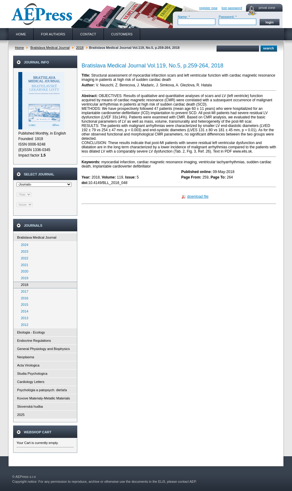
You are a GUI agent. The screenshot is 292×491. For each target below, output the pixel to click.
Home (19, 47)
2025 (20, 415)
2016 (23, 298)
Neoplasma (25, 357)
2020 (23, 271)
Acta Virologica (28, 365)
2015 (23, 304)
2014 (23, 311)
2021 (23, 265)
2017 (23, 291)
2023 (23, 251)
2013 (23, 318)
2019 (23, 278)
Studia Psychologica (32, 373)
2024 (23, 245)
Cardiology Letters (30, 382)
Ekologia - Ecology (31, 332)
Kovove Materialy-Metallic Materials (43, 398)
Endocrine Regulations (34, 340)
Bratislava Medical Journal (49, 47)
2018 (79, 47)
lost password (231, 8)
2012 (23, 325)
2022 (23, 258)
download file (198, 196)
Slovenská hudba (30, 406)
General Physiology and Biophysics (43, 349)
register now (208, 8)
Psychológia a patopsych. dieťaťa (42, 390)
